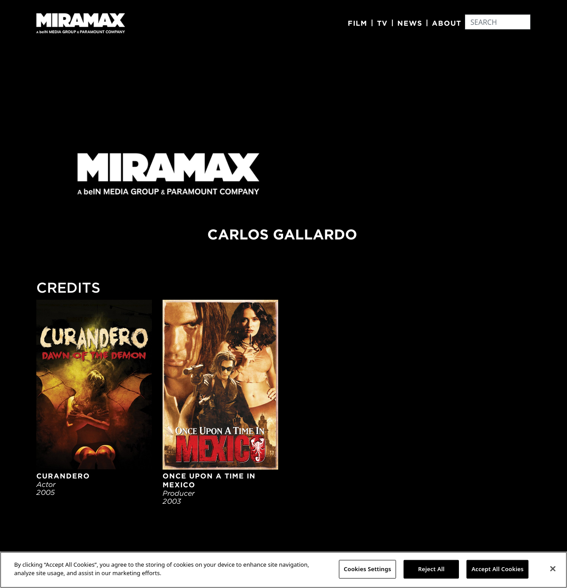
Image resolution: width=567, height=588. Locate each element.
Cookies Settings (367, 569)
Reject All (431, 569)
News (409, 23)
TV (382, 23)
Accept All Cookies (497, 569)
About (446, 23)
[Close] (553, 568)
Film (357, 23)
